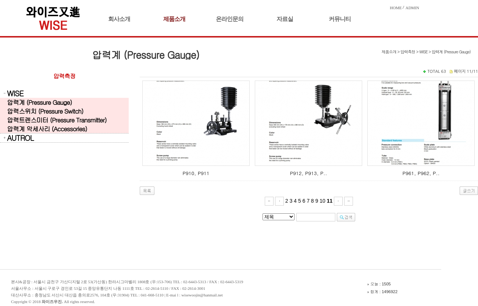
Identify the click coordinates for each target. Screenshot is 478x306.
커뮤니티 (340, 19)
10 (322, 201)
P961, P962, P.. (420, 173)
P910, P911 (195, 173)
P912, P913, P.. (308, 173)
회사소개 (119, 19)
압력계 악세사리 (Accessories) (47, 128)
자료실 (285, 19)
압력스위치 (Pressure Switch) (45, 111)
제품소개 (174, 19)
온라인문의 (229, 19)
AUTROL (20, 138)
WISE (15, 93)
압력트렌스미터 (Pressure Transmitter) (57, 119)
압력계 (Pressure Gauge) (39, 102)
